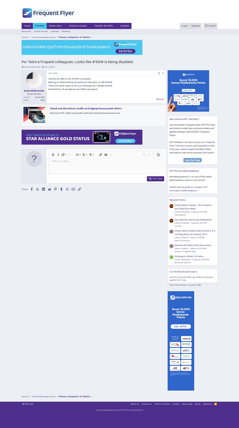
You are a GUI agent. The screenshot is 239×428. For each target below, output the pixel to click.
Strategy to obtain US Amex (188, 256)
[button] (64, 26)
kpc (194, 277)
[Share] (159, 73)
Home (27, 26)
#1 (163, 73)
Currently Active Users (183, 271)
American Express (182, 262)
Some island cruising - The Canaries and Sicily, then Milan (192, 207)
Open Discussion (182, 240)
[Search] (210, 26)
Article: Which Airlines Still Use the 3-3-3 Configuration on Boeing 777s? (194, 232)
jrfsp (180, 277)
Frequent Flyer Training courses (192, 144)
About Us (135, 404)
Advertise (207, 404)
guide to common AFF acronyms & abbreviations (188, 189)
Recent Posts (177, 200)
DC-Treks (182, 280)
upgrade (202, 146)
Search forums (41, 31)
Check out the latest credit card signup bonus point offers (86, 109)
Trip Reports (180, 215)
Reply (161, 99)
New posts (26, 31)
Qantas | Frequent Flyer (185, 251)
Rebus (199, 277)
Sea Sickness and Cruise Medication (193, 220)
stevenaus (208, 277)
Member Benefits (104, 26)
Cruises (177, 226)
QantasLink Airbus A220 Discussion (192, 245)
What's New (55, 26)
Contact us (147, 404)
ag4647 (173, 280)
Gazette (124, 26)
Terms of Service (162, 404)
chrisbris (173, 277)
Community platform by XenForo (119, 410)
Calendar (55, 31)
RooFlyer (187, 277)
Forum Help (187, 404)
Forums (39, 26)
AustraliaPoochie (32, 67)
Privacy (175, 404)
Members (66, 31)
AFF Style (27, 404)
